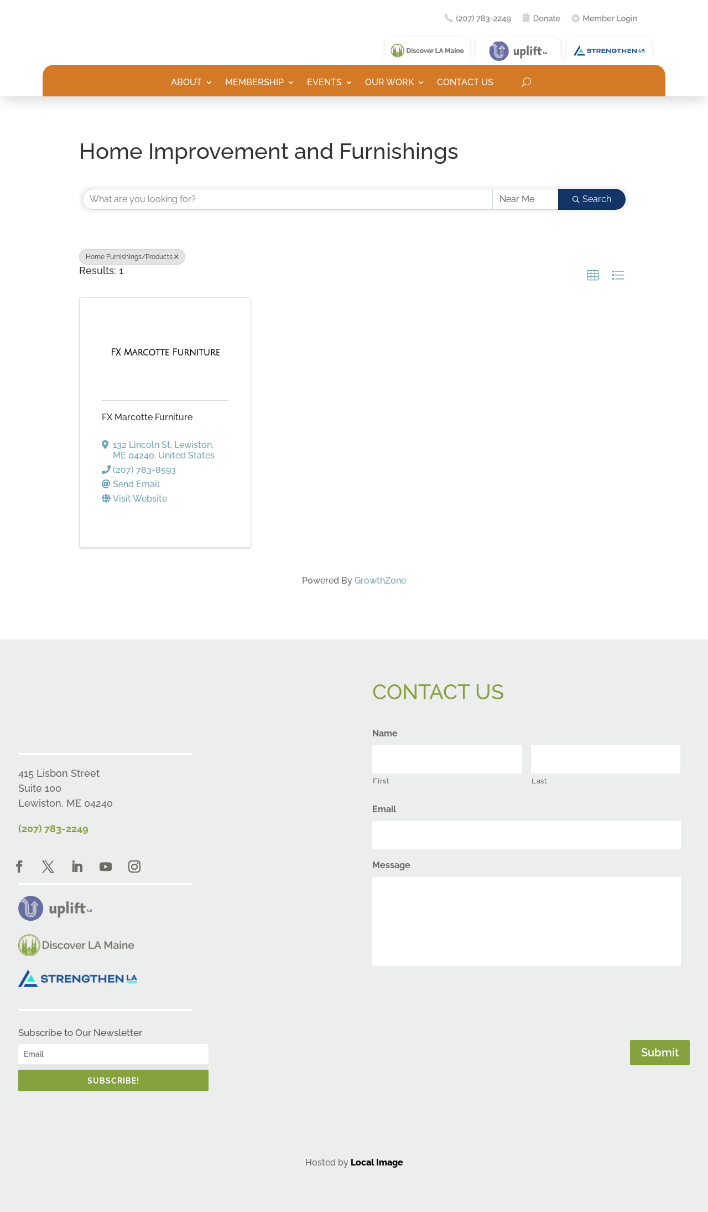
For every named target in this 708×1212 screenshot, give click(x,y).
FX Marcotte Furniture (147, 417)
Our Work (389, 83)
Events (324, 83)
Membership (254, 83)
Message (391, 865)
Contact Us (465, 83)
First (381, 781)
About (186, 83)
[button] (593, 276)
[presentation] (456, 1000)
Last (540, 781)
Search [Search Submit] (591, 199)
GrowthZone (380, 580)
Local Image (377, 1162)
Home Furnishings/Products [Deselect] (132, 257)
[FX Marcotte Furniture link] (165, 352)
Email (384, 809)
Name (385, 733)
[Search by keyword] (287, 199)
